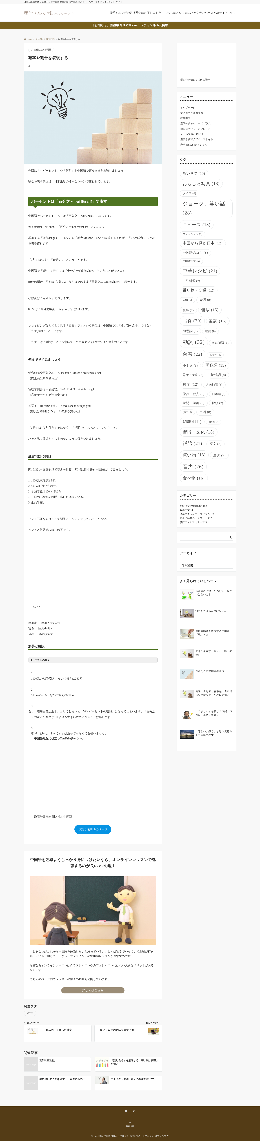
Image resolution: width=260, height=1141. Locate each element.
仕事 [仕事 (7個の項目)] (188, 310)
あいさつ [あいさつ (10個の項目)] (194, 173)
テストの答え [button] (40, 660)
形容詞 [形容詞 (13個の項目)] (215, 365)
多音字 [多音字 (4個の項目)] (215, 355)
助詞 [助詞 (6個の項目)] (210, 331)
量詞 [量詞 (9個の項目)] (219, 455)
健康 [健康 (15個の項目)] (210, 310)
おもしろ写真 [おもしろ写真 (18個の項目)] (201, 183)
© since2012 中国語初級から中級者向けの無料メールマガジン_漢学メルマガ (130, 1136)
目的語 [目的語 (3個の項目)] (213, 422)
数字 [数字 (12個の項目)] (191, 384)
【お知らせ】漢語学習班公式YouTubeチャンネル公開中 (130, 25)
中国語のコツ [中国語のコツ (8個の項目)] (195, 252)
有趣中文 (185, 118)
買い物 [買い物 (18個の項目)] (194, 454)
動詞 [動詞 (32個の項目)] (194, 342)
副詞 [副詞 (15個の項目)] (217, 321)
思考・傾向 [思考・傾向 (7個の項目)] (193, 375)
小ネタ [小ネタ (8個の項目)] (190, 365)
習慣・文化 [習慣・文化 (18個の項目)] (199, 432)
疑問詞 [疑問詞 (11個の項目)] (192, 422)
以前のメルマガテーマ (193, 522)
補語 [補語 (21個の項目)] (192, 443)
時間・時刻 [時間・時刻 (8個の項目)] (194, 403)
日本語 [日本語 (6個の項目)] (219, 394)
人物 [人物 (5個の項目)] (187, 300)
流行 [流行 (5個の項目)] (187, 412)
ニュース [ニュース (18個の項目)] (197, 224)
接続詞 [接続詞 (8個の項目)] (218, 375)
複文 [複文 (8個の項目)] (215, 444)
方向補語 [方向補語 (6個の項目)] (214, 384)
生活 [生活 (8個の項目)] (205, 412)
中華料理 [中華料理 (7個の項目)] (191, 281)
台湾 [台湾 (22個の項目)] (192, 354)
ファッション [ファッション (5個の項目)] (193, 234)
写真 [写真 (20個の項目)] (192, 320)
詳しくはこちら (92, 990)
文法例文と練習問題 (41, 50)
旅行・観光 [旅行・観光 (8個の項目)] (194, 394)
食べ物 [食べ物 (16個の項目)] (194, 478)
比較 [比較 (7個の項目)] (217, 403)
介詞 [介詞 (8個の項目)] (205, 300)
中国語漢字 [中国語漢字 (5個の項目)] (191, 261)
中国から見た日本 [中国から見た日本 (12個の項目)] (203, 243)
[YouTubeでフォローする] (126, 1111)
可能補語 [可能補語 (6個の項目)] (220, 342)
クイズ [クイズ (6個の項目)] (189, 193)
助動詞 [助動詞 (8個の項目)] (190, 331)
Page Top (130, 1124)
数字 (30, 1013)
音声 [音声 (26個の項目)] (193, 466)
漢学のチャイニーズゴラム (195, 123)
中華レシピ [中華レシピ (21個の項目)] (200, 270)
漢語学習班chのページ (93, 829)
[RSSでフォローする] (134, 1111)
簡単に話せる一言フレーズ (195, 128)
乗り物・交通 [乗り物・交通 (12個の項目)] (199, 290)
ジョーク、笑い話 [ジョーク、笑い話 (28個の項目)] (204, 208)
